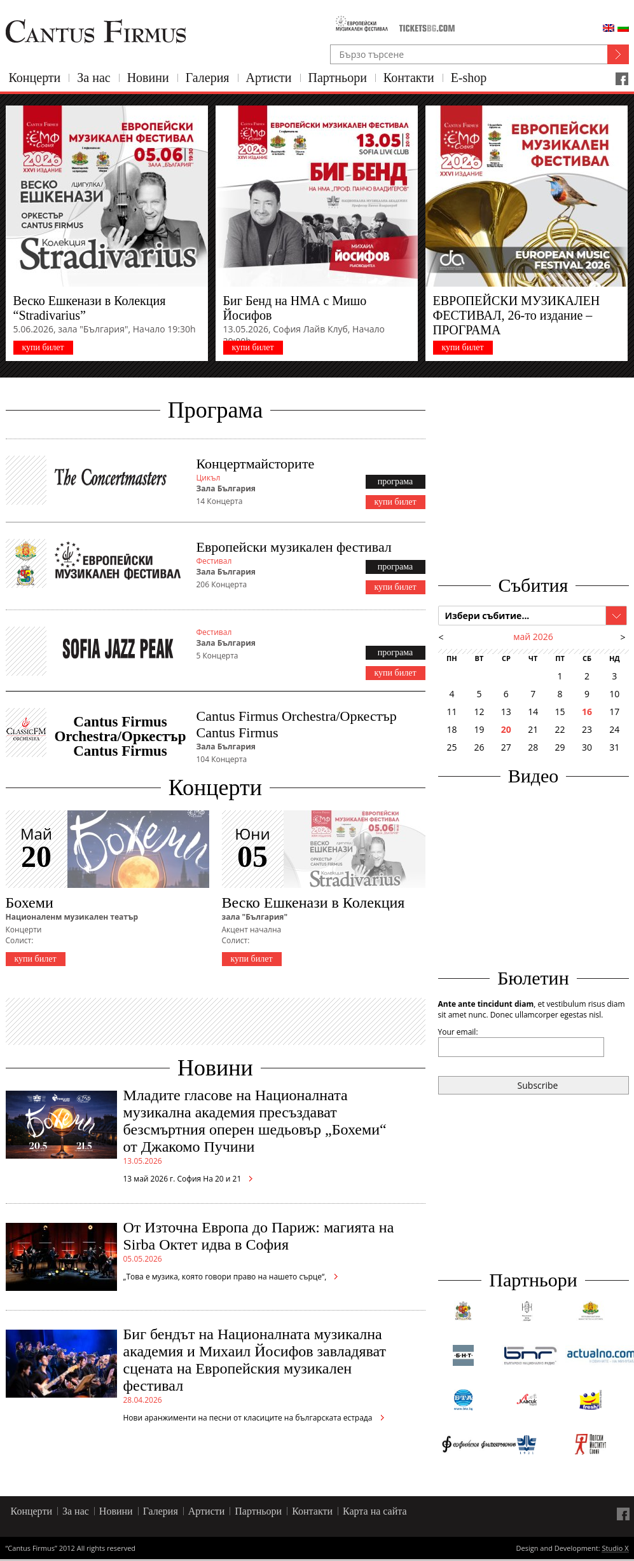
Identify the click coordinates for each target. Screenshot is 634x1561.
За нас (93, 78)
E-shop (469, 78)
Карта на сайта (375, 1511)
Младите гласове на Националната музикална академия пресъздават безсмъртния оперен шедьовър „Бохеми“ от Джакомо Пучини (255, 1121)
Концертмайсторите (255, 464)
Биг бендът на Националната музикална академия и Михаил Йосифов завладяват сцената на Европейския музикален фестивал (255, 1360)
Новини (148, 78)
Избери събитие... (487, 616)
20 (506, 729)
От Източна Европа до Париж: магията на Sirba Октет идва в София (258, 1236)
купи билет (43, 347)
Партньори (337, 78)
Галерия (208, 78)
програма (395, 481)
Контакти (408, 78)
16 (587, 712)
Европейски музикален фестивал (294, 547)
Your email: (458, 1031)
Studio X (615, 1549)
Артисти (269, 78)
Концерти (35, 78)
